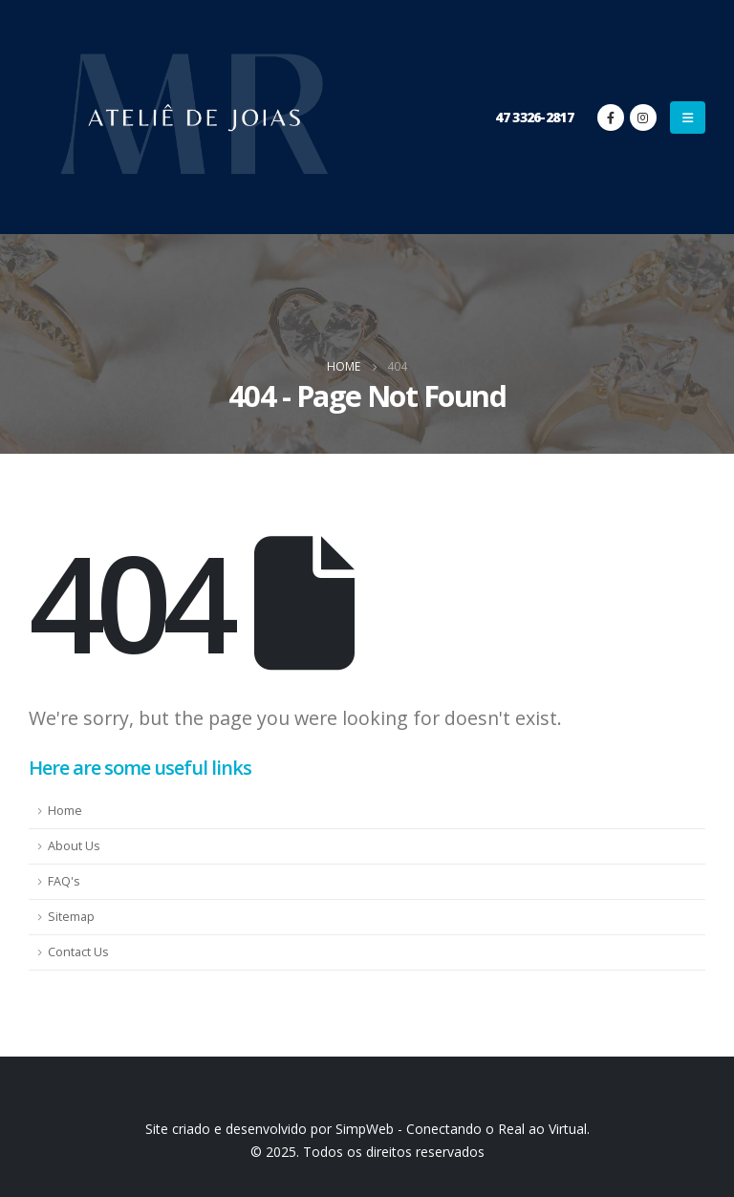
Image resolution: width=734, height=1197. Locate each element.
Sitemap (71, 916)
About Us (74, 846)
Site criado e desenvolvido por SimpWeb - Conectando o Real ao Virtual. (367, 1129)
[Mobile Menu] (687, 117)
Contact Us (78, 952)
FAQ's (64, 881)
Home (65, 810)
